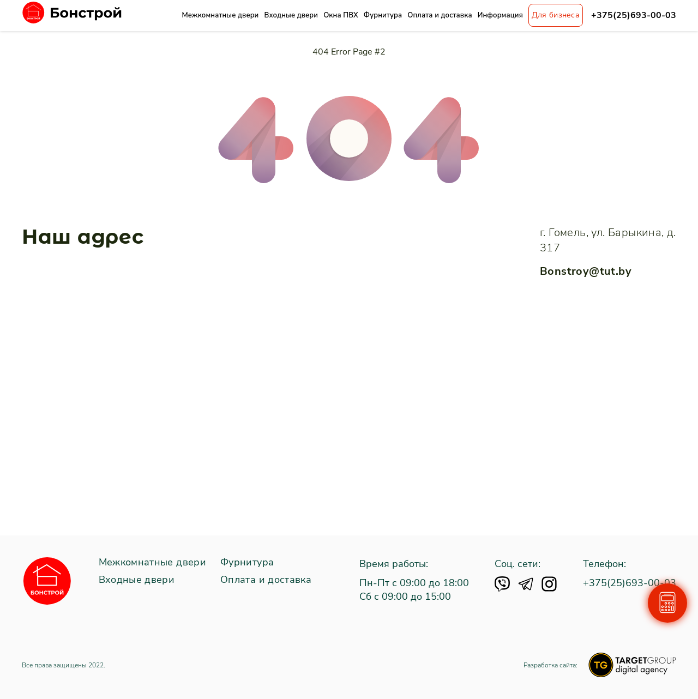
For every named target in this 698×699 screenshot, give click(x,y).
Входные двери (291, 15)
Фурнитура (383, 15)
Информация (500, 15)
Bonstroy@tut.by (585, 271)
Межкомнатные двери (220, 15)
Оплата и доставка (439, 15)
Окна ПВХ (340, 15)
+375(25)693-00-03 (633, 15)
